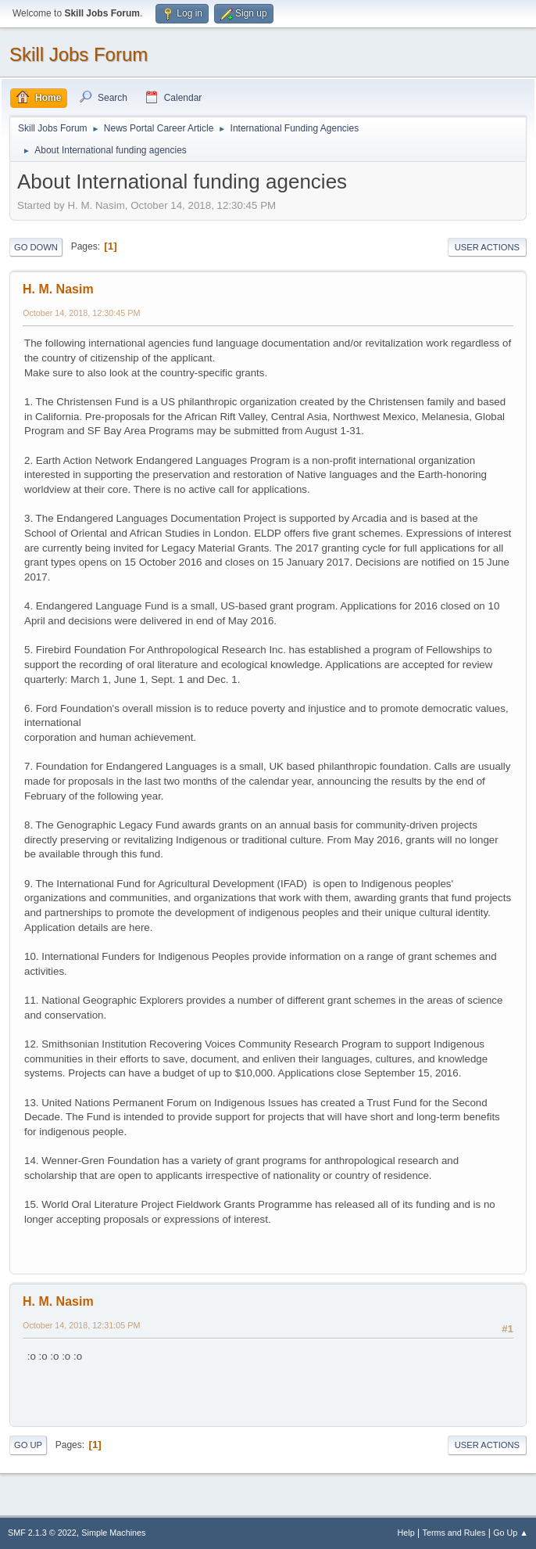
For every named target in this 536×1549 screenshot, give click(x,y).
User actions (487, 247)
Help (406, 1532)
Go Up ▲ (510, 1532)
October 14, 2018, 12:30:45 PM (81, 313)
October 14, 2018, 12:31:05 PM (81, 1325)
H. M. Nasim (58, 289)
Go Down (36, 247)
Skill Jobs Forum (78, 54)
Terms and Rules (454, 1532)
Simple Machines (113, 1532)
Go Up (28, 1445)
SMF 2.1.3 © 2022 (42, 1532)
